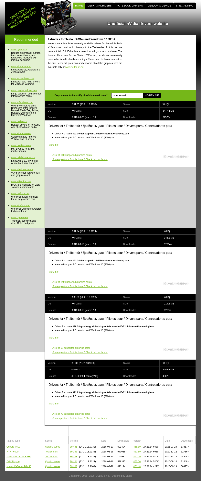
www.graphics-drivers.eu (24, 90)
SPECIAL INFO (184, 5)
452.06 (137, 461)
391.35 (73, 451)
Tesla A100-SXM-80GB (18, 456)
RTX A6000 (12, 451)
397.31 (73, 446)
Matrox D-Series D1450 (18, 466)
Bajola (129, 476)
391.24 (73, 461)
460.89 (137, 451)
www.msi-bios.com (21, 145)
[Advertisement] (162, 62)
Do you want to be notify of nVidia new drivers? (81, 95)
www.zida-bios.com (21, 181)
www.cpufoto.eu (19, 217)
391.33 (73, 456)
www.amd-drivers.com (22, 78)
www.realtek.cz (19, 121)
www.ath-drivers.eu (21, 66)
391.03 (73, 466)
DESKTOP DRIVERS (100, 5)
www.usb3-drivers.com (23, 157)
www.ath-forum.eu (20, 205)
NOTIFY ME (152, 95)
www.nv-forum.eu (74, 67)
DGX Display (13, 461)
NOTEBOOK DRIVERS (129, 5)
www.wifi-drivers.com (22, 102)
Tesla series (51, 451)
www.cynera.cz (19, 49)
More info (53, 145)
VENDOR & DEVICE (159, 5)
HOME (79, 5)
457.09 (137, 456)
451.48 (137, 466)
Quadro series (52, 446)
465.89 (137, 446)
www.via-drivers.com (22, 169)
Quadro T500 (13, 446)
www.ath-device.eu (21, 133)
